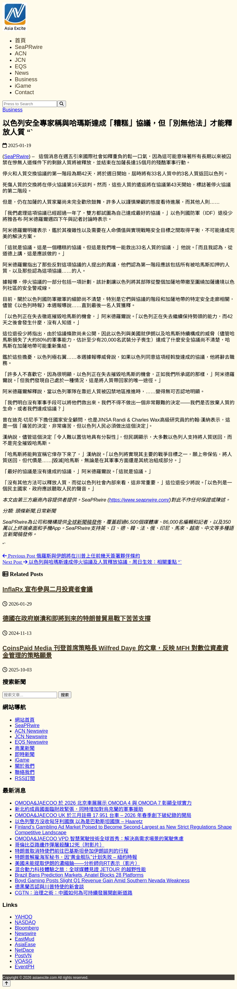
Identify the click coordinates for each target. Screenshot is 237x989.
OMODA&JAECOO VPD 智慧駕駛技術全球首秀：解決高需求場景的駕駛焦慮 (99, 838)
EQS (21, 66)
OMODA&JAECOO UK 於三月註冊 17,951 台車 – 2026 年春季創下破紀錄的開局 (103, 815)
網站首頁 (25, 720)
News (22, 73)
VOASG (23, 961)
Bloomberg (27, 928)
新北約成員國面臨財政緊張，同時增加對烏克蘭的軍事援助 (79, 809)
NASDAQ (25, 922)
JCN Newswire (31, 736)
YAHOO (23, 916)
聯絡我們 (25, 772)
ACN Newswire (31, 731)
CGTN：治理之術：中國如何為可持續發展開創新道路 (73, 892)
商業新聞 (25, 748)
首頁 (20, 41)
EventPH (24, 966)
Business (26, 79)
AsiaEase (25, 944)
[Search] (61, 104)
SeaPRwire (29, 47)
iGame (23, 86)
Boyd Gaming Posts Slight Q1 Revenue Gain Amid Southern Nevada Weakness (102, 880)
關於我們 (25, 766)
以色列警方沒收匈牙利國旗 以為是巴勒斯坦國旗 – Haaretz (79, 821)
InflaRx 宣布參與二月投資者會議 (47, 589)
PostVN (23, 955)
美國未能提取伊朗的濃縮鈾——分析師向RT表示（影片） (77, 863)
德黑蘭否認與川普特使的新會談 (49, 886)
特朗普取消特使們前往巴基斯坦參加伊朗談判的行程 (71, 851)
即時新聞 (25, 754)
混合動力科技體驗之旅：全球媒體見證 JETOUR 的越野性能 (80, 869)
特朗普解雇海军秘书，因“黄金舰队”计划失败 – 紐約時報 (76, 857)
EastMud (24, 939)
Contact (24, 92)
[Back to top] (6, 983)
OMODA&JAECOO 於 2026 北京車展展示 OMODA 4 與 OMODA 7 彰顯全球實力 (103, 803)
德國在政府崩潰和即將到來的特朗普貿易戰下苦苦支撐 (76, 618)
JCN (20, 60)
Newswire (25, 933)
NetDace (24, 950)
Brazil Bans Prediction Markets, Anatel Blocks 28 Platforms (79, 875)
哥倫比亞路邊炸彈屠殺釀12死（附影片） (59, 844)
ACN (21, 53)
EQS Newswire (31, 742)
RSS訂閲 (25, 778)
